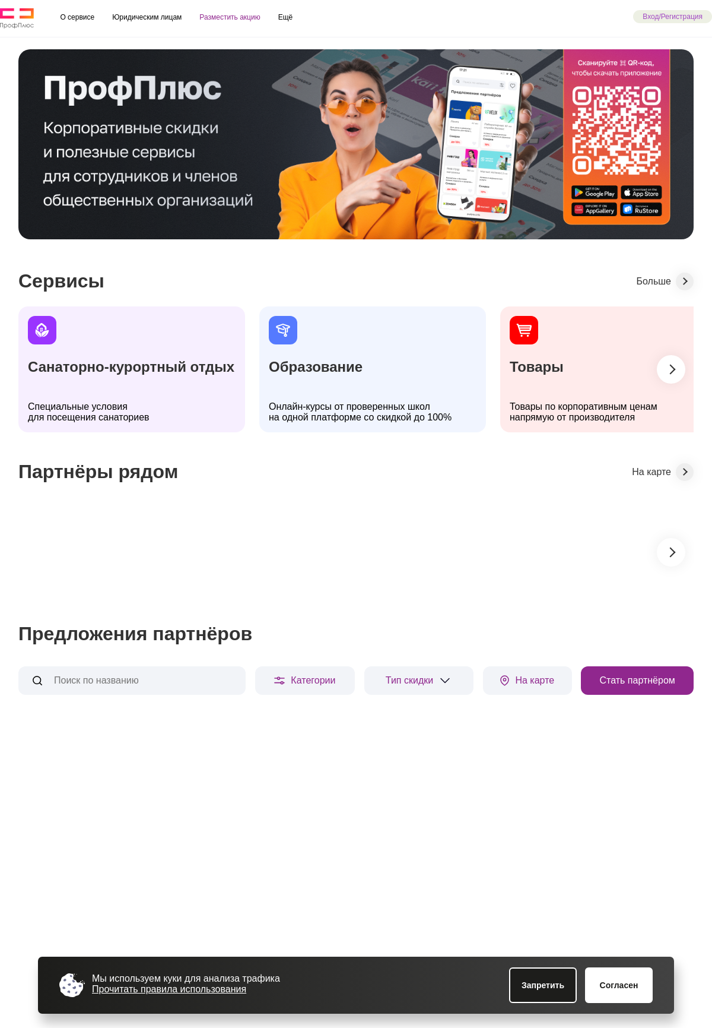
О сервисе (77, 17)
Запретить (543, 985)
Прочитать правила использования (169, 989)
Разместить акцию (229, 17)
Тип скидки (419, 680)
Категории (304, 680)
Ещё (285, 17)
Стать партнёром (637, 680)
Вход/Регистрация (673, 16)
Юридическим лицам (147, 17)
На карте (527, 680)
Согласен (619, 985)
